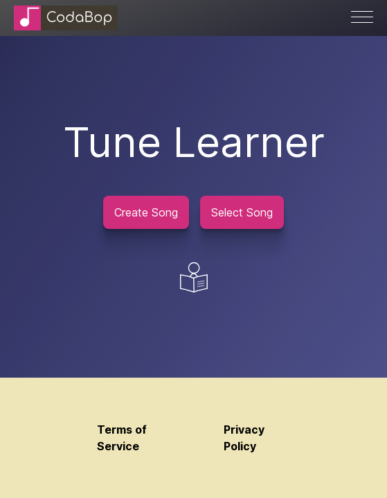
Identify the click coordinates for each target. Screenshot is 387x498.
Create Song (146, 212)
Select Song (242, 212)
